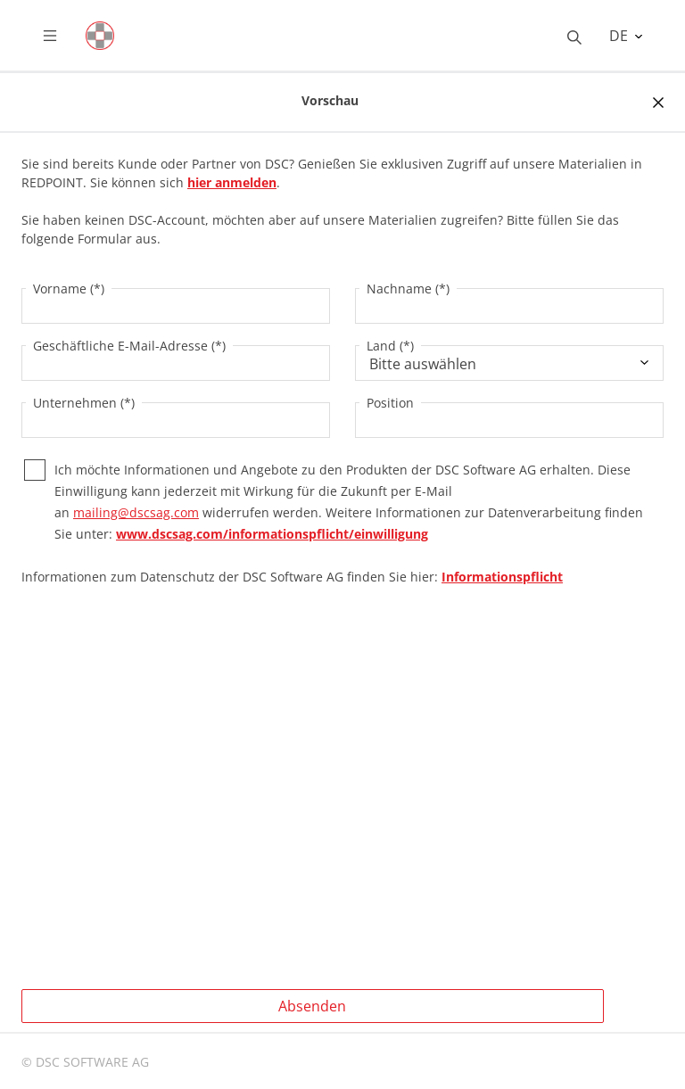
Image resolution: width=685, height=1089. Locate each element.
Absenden (312, 1006)
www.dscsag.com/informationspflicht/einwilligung (272, 533)
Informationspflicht (502, 576)
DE (620, 35)
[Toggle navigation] (64, 35)
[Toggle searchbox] (574, 35)
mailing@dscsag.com (136, 512)
